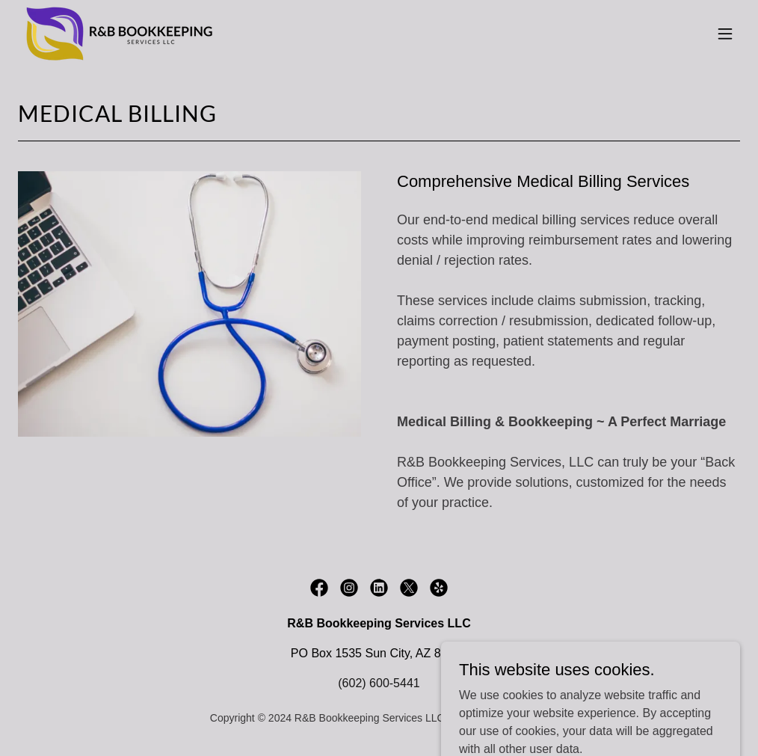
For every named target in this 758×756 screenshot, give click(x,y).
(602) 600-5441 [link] (378, 683)
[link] (122, 33)
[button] (725, 34)
